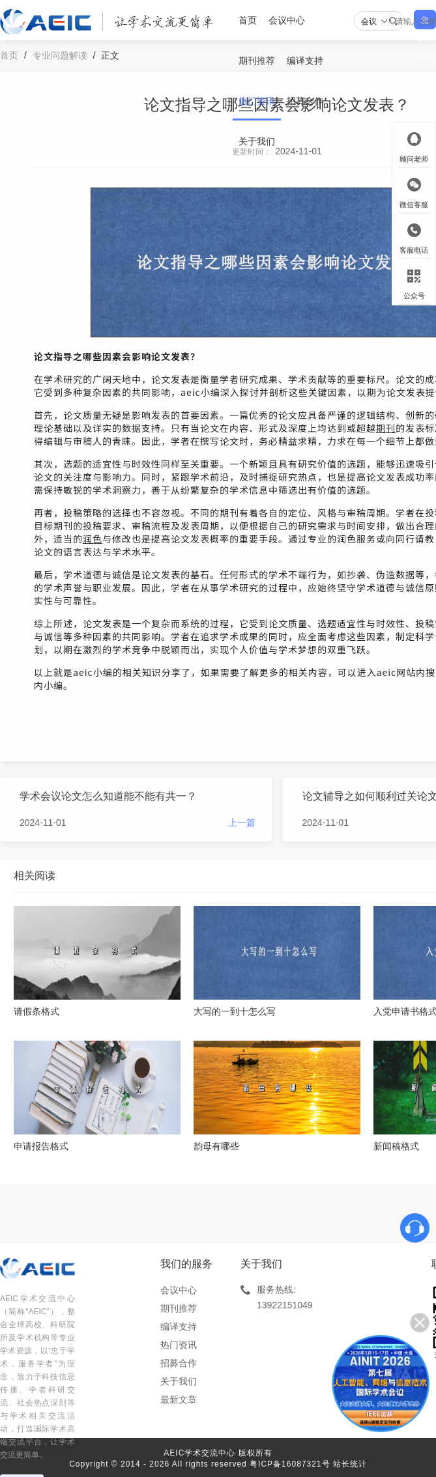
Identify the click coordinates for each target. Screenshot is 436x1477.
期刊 (386, 427)
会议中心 (287, 20)
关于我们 (257, 141)
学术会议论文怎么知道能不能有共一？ (108, 796)
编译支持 (305, 60)
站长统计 (350, 1464)
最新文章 (178, 1399)
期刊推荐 (257, 60)
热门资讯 (257, 101)
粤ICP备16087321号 (290, 1464)
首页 (248, 20)
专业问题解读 (60, 55)
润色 (92, 538)
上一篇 (241, 822)
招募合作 (305, 101)
